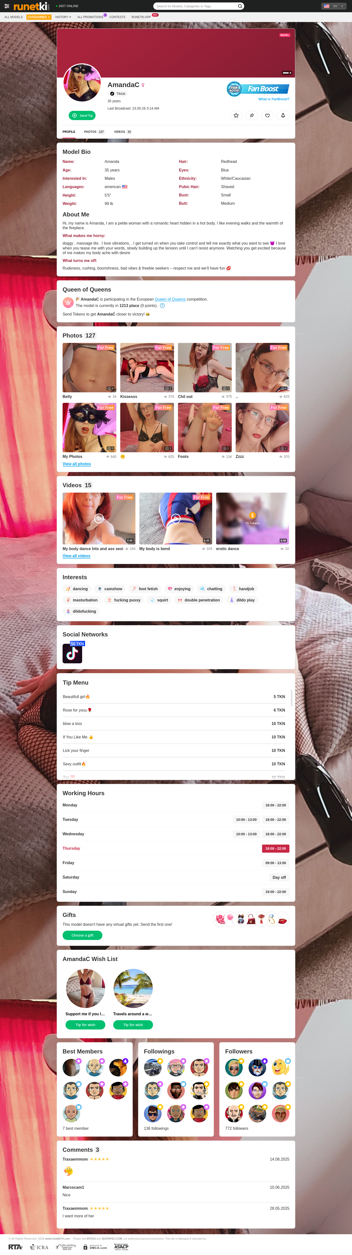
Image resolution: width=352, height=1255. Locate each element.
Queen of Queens (170, 299)
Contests (117, 17)
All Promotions (91, 16)
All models (13, 17)
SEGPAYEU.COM (112, 1238)
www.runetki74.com (57, 1238)
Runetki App (142, 16)
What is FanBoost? (273, 99)
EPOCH (91, 1238)
